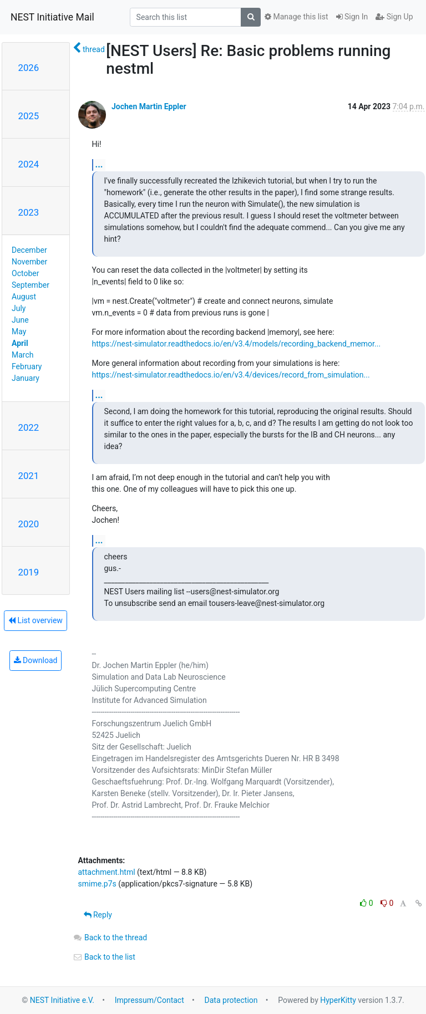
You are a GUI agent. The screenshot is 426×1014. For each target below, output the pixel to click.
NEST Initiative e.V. (62, 1000)
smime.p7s (97, 883)
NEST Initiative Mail (52, 17)
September (30, 285)
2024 (28, 164)
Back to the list (104, 956)
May (19, 331)
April (20, 343)
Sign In (352, 16)
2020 (28, 523)
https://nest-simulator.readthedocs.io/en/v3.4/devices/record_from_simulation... (231, 374)
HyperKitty (338, 1000)
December (29, 250)
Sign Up (394, 16)
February (27, 366)
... (99, 164)
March (23, 354)
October (25, 273)
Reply (98, 914)
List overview (35, 620)
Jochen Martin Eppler (148, 106)
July (19, 308)
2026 (28, 67)
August (24, 296)
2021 (28, 475)
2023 (28, 212)
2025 (28, 115)
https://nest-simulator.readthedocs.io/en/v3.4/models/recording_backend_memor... (236, 343)
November (29, 261)
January (25, 378)
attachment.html (106, 872)
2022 (28, 427)
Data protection (231, 1000)
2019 (28, 572)
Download (36, 660)
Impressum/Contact (149, 1000)
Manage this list (296, 16)
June (20, 319)
